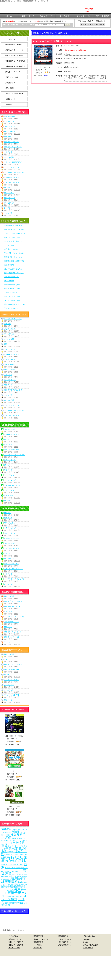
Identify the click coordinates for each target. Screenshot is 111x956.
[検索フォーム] (50, 24)
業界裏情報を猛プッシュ (13, 257)
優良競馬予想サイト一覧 (14, 55)
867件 (16, 452)
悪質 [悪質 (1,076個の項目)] (8, 874)
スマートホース (10, 349)
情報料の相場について (12, 288)
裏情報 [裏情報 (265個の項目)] (15, 831)
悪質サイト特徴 (14, 948)
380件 (16, 118)
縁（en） (7, 465)
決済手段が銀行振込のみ (13, 269)
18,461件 (17, 210)
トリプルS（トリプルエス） (14, 172)
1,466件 (17, 195)
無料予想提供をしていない (14, 273)
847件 (16, 367)
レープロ (7, 208)
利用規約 (8, 104)
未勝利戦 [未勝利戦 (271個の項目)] (17, 848)
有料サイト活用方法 (15, 942)
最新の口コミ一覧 (14, 939)
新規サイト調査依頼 (90, 945)
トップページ (10, 39)
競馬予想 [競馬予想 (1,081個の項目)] (14, 893)
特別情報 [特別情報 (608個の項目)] (11, 861)
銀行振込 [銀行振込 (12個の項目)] (8, 854)
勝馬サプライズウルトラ (13, 390)
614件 (16, 351)
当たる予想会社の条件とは (14, 300)
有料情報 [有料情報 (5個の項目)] (24, 882)
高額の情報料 (9, 265)
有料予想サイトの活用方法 (15, 61)
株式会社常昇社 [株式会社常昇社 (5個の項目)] (17, 896)
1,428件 (17, 341)
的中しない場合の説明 (12, 237)
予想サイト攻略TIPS (11, 308)
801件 (16, 174)
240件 (16, 392)
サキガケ (7, 137)
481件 (16, 200)
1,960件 (17, 331)
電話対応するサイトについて (14, 304)
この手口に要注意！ (11, 292)
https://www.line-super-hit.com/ (75, 50)
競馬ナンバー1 (9, 198)
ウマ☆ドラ (8, 213)
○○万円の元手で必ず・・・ (14, 241)
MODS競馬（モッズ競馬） (14, 736)
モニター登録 (9, 245)
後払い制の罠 (9, 281)
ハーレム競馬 (9, 157)
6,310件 (17, 169)
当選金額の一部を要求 (12, 285)
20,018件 (17, 123)
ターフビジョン (10, 121)
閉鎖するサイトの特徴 (12, 296)
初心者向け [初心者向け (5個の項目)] (20, 864)
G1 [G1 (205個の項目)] (24, 895)
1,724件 (17, 387)
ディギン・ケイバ (10, 131)
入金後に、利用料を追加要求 (14, 233)
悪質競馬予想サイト (65, 945)
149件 (16, 139)
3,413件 (17, 149)
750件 (16, 185)
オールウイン (9, 193)
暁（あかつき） (10, 380)
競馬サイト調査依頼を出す (15, 93)
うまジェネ (8, 152)
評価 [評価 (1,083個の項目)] (8, 838)
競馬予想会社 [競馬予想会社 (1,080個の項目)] (13, 857)
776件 (16, 215)
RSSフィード (10, 99)
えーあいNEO (9, 339)
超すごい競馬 (9, 596)
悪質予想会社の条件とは (13, 225)
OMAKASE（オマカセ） (13, 177)
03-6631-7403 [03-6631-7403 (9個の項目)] (9, 868)
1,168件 (17, 159)
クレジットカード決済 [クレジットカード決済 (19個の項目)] (16, 846)
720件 (16, 154)
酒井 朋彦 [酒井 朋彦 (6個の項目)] (10, 896)
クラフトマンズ (10, 329)
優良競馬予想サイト (65, 942)
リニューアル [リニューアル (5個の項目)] (18, 871)
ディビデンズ (9, 203)
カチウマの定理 (10, 126)
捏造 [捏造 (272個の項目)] (13, 834)
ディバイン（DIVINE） (12, 167)
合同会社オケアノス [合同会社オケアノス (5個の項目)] (10, 876)
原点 (5, 344)
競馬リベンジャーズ (11, 142)
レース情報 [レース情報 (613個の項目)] (9, 899)
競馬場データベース (12, 72)
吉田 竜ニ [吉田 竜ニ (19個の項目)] (11, 852)
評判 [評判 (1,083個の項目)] (21, 861)
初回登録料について (11, 277)
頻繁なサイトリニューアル (14, 229)
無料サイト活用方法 (15, 945)
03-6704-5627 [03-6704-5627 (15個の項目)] (17, 838)
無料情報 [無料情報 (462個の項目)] (19, 842)
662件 (16, 164)
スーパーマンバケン (11, 182)
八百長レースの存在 (11, 249)
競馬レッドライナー (11, 450)
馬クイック (8, 385)
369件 (16, 180)
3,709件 (17, 346)
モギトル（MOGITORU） (13, 162)
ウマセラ (7, 188)
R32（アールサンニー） (13, 147)
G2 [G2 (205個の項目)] (24, 838)
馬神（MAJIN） (10, 116)
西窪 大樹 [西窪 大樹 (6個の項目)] (20, 884)
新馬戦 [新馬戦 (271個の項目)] (5, 828)
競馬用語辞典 (10, 83)
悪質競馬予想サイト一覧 (14, 50)
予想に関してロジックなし (14, 253)
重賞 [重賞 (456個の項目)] (4, 845)
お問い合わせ (88, 948)
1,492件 (17, 467)
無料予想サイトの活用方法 (15, 66)
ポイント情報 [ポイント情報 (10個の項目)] (7, 843)
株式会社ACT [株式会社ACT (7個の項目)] (15, 854)
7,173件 (17, 382)
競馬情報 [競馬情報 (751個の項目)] (11, 882)
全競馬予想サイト (64, 939)
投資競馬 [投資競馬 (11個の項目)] (14, 884)
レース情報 (37, 945)
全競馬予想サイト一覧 (13, 45)
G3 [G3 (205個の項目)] (20, 881)
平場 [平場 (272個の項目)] (8, 848)
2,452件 (17, 190)
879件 (16, 129)
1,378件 (17, 134)
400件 (16, 144)
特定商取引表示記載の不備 (14, 261)
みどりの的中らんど (11, 364)
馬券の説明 (9, 88)
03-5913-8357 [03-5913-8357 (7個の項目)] (5, 840)
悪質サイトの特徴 (11, 77)
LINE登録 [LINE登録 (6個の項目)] (7, 835)
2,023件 (17, 205)
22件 (17, 744)
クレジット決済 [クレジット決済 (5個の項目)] (5, 884)
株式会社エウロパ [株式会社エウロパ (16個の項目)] (16, 886)
